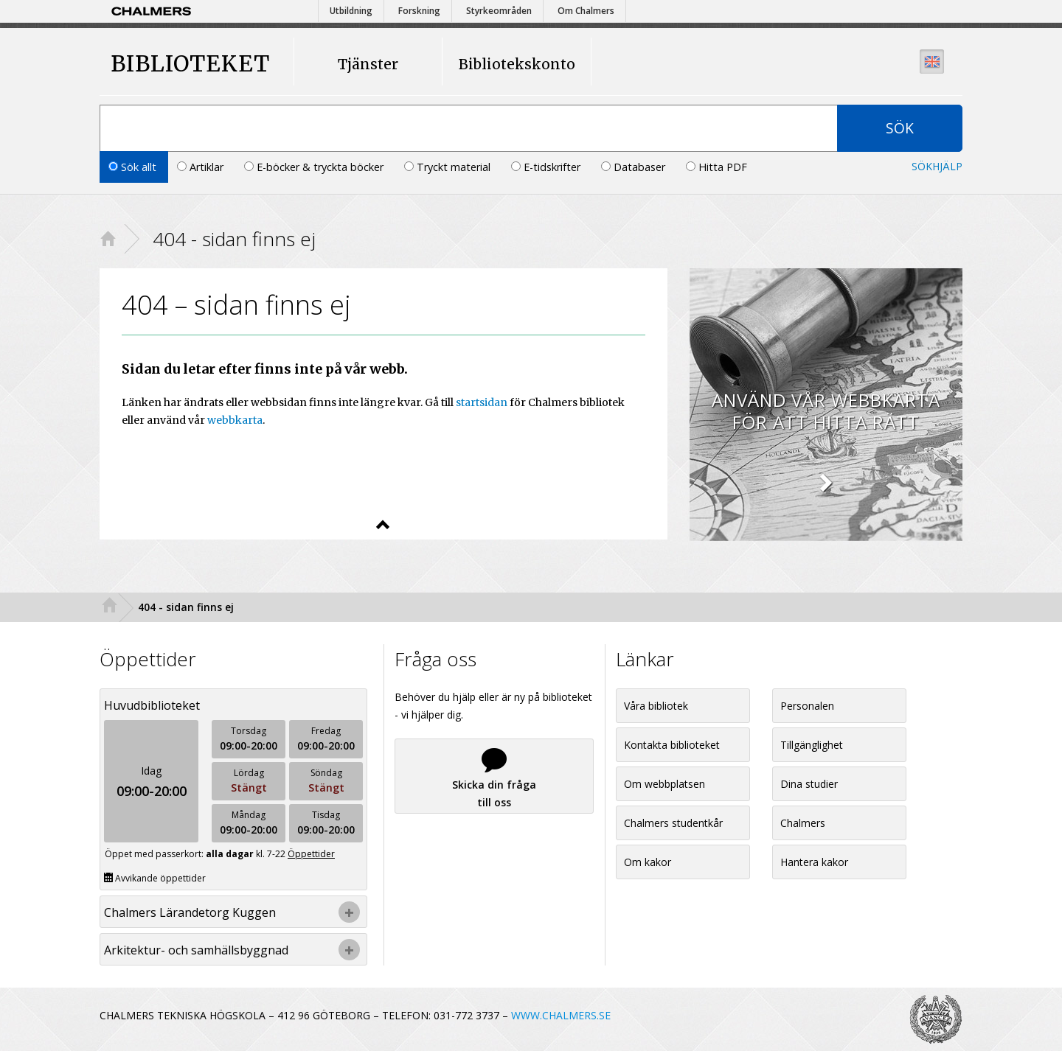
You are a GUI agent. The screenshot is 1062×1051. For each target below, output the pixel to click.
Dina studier (809, 784)
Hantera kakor (814, 862)
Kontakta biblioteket (672, 745)
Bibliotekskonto (517, 64)
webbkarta (235, 420)
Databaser (634, 167)
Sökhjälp (937, 166)
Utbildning (351, 10)
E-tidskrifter (547, 167)
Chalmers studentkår (673, 823)
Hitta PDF (716, 167)
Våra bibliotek (656, 706)
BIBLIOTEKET (176, 63)
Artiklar (201, 167)
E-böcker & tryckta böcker (315, 167)
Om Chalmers (586, 10)
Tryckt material (448, 167)
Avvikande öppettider (155, 878)
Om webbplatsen (664, 784)
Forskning (419, 10)
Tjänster (368, 64)
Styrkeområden (499, 10)
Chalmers (802, 823)
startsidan (481, 402)
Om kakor (647, 862)
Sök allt (133, 167)
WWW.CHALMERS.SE (561, 1015)
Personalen (807, 706)
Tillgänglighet (811, 745)
